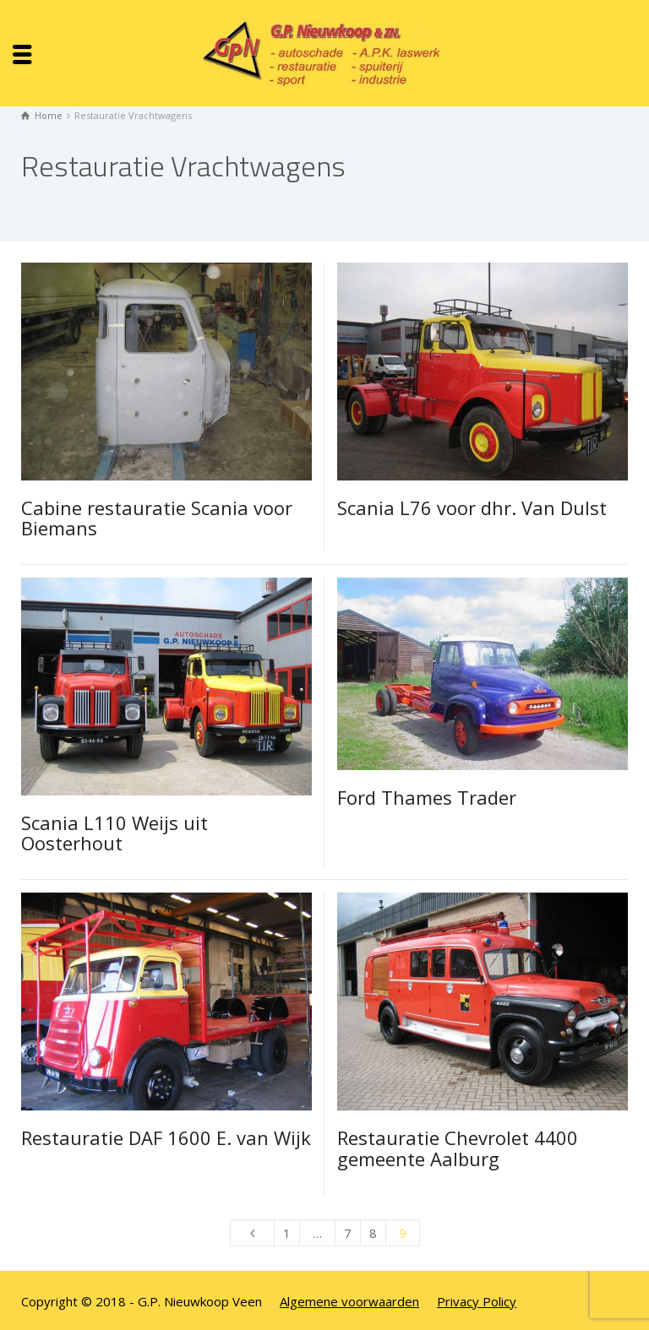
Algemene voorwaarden (349, 1301)
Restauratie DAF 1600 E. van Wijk (166, 1137)
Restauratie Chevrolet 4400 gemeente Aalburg (457, 1147)
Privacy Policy (476, 1301)
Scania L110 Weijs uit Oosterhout (114, 832)
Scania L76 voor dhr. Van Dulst (472, 507)
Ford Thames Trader (426, 797)
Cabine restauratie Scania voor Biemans (156, 517)
